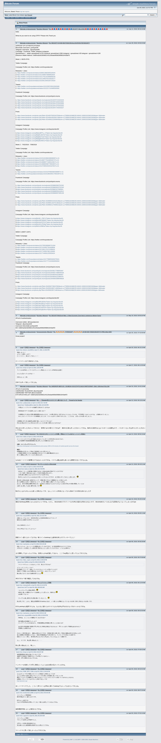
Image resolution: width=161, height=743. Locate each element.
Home (8, 17)
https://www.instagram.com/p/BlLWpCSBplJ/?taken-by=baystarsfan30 (40, 306)
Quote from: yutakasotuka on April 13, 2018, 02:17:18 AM (31, 402)
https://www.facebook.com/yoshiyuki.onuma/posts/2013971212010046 (40, 104)
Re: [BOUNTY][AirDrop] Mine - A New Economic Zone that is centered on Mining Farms (75, 315)
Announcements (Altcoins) (44, 332)
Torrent (30, 15)
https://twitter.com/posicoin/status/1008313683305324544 (36, 73)
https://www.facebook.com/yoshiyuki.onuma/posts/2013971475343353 (40, 106)
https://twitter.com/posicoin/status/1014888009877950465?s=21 (38, 164)
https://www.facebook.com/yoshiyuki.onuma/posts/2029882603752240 (40, 187)
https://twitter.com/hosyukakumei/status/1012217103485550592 (38, 88)
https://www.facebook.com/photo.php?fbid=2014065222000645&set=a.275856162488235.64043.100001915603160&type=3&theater (61, 119)
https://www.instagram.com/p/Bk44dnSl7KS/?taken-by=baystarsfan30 (40, 222)
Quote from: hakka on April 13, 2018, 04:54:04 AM (29, 466)
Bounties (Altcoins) (42, 29)
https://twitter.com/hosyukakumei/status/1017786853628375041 (38, 259)
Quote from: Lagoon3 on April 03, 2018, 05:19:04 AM (30, 715)
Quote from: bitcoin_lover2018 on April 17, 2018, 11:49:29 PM (33, 350)
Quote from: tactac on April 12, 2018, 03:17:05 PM (31, 469)
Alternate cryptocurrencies (28, 29)
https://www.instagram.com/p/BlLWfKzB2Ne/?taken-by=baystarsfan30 (40, 302)
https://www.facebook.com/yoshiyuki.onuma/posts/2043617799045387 (40, 271)
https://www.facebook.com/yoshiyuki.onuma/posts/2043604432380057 (40, 275)
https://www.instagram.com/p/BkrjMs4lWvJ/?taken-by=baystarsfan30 (39, 141)
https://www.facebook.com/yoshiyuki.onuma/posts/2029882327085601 (40, 189)
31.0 (26, 15)
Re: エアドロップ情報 (44, 582)
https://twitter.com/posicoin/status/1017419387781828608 (36, 247)
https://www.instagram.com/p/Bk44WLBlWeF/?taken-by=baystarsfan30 (40, 220)
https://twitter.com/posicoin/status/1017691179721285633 (36, 249)
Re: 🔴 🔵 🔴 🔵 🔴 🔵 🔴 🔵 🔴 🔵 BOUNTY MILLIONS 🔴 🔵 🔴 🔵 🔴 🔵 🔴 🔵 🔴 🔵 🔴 (78, 29)
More (33, 17)
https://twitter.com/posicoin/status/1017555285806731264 (36, 245)
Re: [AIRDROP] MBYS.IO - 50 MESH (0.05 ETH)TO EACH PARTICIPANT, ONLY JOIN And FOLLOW (79, 386)
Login (22, 17)
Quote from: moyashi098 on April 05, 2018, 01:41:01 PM (31, 515)
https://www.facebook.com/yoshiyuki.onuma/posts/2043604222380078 (40, 276)
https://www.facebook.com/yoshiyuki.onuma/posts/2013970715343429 (40, 100)
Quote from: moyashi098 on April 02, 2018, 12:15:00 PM (33, 615)
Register (28, 17)
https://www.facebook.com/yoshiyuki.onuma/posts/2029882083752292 (40, 185)
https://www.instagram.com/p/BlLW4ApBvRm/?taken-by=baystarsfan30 (40, 309)
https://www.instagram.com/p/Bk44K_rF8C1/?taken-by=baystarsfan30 (40, 218)
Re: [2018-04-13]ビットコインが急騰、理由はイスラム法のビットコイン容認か (61, 434)
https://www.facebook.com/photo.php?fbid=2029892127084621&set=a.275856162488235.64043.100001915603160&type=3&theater (61, 205)
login (21, 11)
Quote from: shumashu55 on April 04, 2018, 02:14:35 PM (31, 585)
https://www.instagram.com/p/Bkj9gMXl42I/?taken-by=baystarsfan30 (39, 139)
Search (17, 17)
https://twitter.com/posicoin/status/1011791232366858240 (36, 77)
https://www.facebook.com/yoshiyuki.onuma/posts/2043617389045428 (40, 273)
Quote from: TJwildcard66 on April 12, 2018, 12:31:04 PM (33, 405)
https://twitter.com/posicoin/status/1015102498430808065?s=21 (38, 158)
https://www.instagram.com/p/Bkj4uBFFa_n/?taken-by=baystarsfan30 (40, 133)
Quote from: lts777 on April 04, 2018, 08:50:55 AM (31, 587)
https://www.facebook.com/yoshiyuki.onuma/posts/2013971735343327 (40, 108)
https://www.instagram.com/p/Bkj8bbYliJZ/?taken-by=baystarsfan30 (39, 137)
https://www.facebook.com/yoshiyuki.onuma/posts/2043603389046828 (40, 278)
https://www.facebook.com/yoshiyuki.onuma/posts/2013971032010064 (40, 102)
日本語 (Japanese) (30, 347)
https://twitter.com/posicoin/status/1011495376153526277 (36, 79)
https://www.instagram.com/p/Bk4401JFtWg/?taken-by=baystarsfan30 (40, 224)
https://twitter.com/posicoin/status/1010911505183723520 (36, 80)
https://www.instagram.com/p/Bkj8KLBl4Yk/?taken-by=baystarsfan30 (39, 135)
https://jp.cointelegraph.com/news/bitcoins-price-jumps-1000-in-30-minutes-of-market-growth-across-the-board (47, 446)
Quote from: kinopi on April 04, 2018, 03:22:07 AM (29, 652)
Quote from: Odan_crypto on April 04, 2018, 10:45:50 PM (31, 560)
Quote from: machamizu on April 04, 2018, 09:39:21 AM (31, 613)
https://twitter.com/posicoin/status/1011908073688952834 (36, 75)
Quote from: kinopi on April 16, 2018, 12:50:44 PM (29, 367)
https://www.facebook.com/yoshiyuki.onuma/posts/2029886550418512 (40, 191)
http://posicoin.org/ (22, 681)
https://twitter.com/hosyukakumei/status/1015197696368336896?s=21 (40, 172)
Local (21, 347)
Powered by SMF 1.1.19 (69, 739)
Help (12, 17)
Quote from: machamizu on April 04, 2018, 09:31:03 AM (31, 544)
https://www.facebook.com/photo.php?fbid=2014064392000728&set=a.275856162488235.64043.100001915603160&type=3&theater (61, 117)
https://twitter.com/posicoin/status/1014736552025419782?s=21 (38, 166)
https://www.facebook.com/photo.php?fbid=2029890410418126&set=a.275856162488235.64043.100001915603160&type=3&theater (61, 201)
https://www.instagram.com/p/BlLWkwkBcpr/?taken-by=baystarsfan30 (40, 304)
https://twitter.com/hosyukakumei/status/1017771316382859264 (38, 261)
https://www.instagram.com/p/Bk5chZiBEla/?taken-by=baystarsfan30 (39, 226)
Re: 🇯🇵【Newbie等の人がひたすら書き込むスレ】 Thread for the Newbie (59, 400)
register (27, 11)
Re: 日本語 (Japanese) (43, 347)
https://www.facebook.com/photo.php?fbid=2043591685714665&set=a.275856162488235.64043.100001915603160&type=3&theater (61, 288)
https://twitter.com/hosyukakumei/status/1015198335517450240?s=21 (40, 174)
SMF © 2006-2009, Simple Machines (87, 739)
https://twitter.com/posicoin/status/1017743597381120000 (36, 251)
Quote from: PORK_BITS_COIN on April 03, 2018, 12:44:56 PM (33, 671)
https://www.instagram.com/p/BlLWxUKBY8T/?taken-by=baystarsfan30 (40, 307)
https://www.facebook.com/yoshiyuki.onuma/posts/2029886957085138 (40, 193)
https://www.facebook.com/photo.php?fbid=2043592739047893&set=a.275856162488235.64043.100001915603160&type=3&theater (61, 286)
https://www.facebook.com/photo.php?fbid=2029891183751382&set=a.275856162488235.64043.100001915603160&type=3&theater (61, 203)
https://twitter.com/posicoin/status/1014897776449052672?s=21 (38, 160)
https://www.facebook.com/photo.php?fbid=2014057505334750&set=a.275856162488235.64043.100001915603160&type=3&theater (61, 115)
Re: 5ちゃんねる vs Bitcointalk (47, 464)
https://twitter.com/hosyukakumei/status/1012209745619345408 (38, 86)
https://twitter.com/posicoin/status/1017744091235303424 (36, 253)
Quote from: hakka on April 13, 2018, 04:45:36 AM (29, 436)
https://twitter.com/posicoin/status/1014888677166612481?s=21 (38, 162)
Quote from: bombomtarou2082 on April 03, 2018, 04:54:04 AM (33, 692)
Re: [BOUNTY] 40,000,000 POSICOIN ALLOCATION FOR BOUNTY (69, 43)
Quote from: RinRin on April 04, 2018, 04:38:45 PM (31, 562)
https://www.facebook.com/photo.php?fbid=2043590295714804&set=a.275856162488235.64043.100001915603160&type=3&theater (61, 290)
